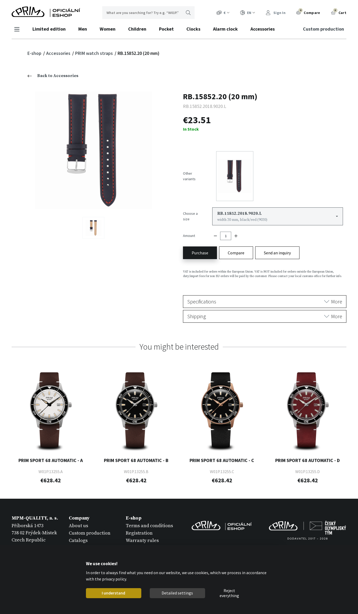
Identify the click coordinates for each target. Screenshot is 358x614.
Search (188, 12)
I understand (113, 593)
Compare (308, 12)
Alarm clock (225, 29)
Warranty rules (142, 539)
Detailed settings (177, 593)
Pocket (166, 29)
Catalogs (78, 539)
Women (107, 29)
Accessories (262, 29)
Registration (139, 532)
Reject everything (229, 593)
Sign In (276, 12)
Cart (339, 12)
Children (137, 29)
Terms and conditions (149, 525)
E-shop (34, 53)
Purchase (200, 251)
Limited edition (49, 29)
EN (247, 12)
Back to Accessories (52, 75)
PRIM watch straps (94, 53)
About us (78, 525)
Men (82, 29)
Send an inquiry (277, 251)
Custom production (323, 29)
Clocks (193, 29)
